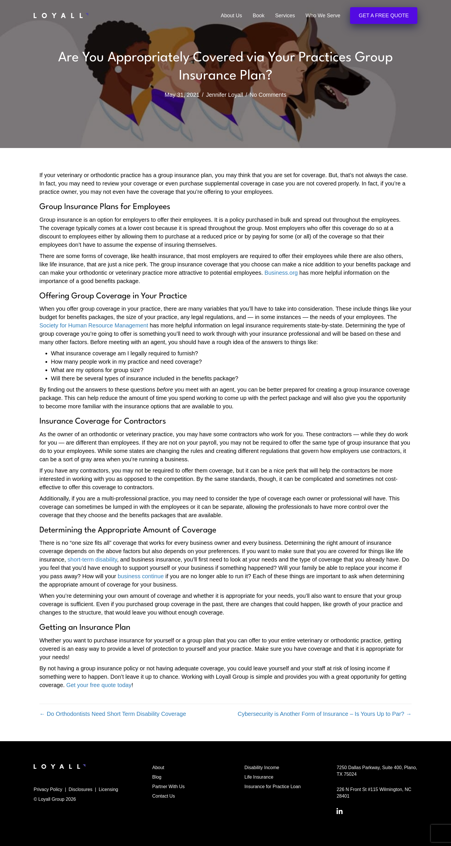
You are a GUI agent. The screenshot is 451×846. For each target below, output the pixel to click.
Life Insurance (259, 777)
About (158, 767)
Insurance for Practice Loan (272, 786)
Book (259, 15)
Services (285, 15)
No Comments (268, 95)
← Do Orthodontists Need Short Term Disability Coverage (112, 714)
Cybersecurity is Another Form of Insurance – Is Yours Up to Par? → (325, 714)
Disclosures (81, 789)
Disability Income (261, 767)
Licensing (108, 789)
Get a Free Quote (384, 15)
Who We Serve (323, 15)
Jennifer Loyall (224, 95)
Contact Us (163, 796)
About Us (231, 15)
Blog (156, 777)
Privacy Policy (48, 789)
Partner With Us (168, 786)
